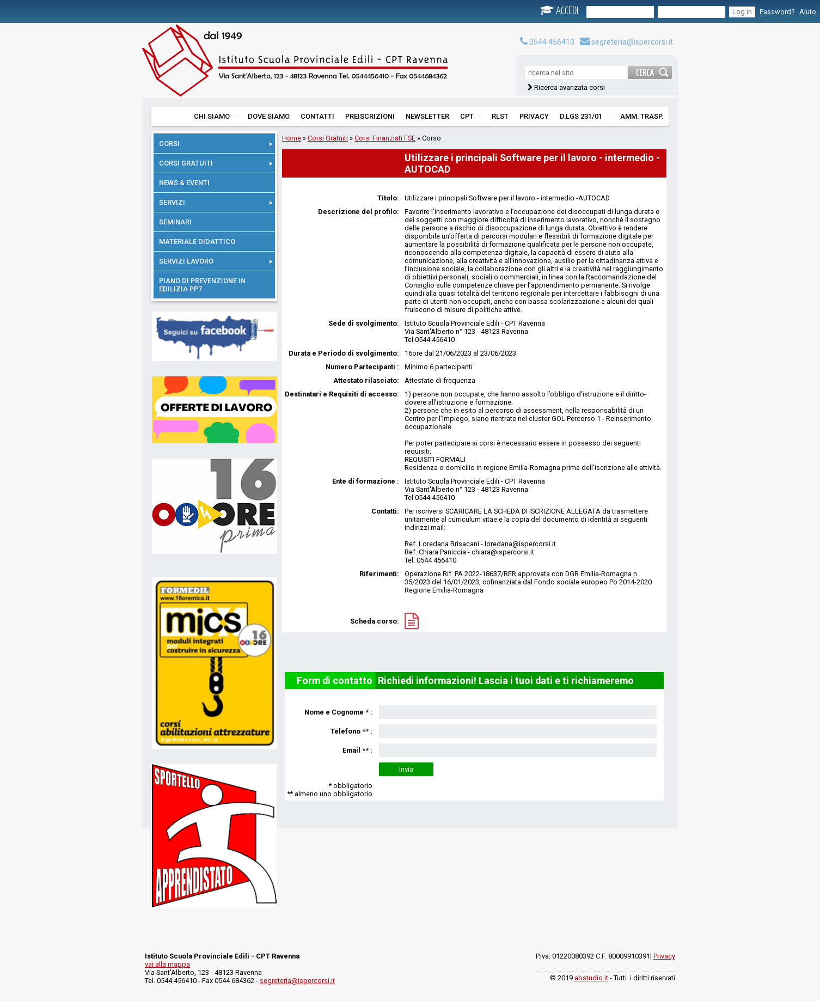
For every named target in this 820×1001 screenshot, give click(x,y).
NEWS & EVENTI (184, 183)
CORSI (215, 143)
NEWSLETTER (427, 116)
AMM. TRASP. (641, 116)
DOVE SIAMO (269, 116)
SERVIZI (215, 202)
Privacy (664, 956)
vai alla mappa (167, 964)
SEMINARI (175, 222)
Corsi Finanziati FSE (384, 138)
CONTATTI (317, 116)
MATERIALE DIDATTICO (197, 241)
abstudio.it (591, 978)
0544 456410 (547, 42)
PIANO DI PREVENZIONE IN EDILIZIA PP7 (202, 285)
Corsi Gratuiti (328, 138)
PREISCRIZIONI (370, 116)
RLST (500, 116)
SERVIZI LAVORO (215, 261)
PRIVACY (534, 116)
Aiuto (807, 12)
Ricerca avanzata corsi (569, 87)
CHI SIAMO (216, 116)
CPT (471, 116)
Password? (778, 12)
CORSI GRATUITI (215, 163)
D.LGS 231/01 (585, 116)
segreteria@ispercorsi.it (626, 42)
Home (291, 138)
